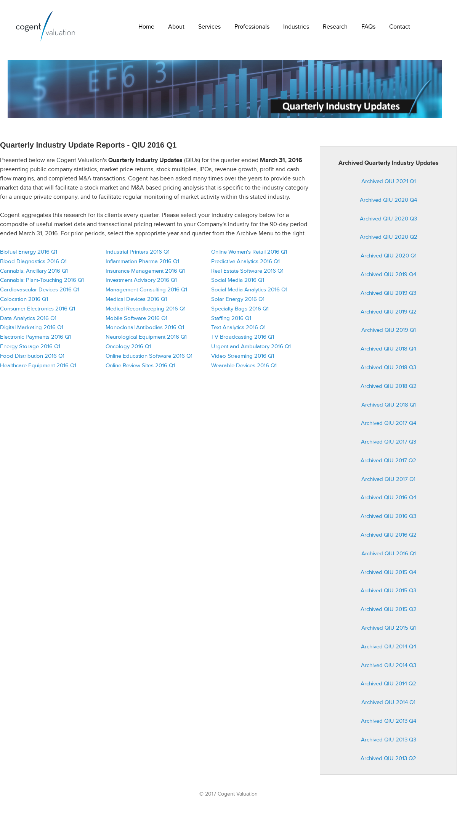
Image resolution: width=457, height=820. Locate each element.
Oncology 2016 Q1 (128, 349)
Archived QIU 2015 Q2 (389, 612)
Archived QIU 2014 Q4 (388, 649)
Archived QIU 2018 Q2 (389, 389)
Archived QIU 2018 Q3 (388, 370)
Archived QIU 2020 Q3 (388, 221)
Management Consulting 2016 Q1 (146, 292)
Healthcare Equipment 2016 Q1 (38, 368)
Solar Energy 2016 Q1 (238, 302)
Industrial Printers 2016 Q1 (138, 255)
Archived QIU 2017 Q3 (388, 445)
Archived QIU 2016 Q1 (388, 556)
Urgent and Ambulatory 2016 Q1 (251, 349)
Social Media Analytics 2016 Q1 (249, 292)
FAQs (368, 27)
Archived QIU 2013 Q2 (388, 761)
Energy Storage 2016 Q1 (30, 349)
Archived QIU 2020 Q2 (388, 240)
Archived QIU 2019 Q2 (389, 314)
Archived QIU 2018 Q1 (388, 408)
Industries (296, 27)
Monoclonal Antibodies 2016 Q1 (145, 330)
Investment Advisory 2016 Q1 (141, 283)
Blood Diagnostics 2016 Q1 (33, 264)
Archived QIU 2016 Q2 (389, 538)
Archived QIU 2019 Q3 (388, 296)
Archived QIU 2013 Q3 (388, 742)
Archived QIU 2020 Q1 (389, 258)
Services (209, 27)
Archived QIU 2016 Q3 (388, 519)
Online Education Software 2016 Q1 (149, 359)
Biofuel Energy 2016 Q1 (28, 255)
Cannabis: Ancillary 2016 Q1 (34, 274)
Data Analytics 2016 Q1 (28, 321)
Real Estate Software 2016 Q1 (247, 274)
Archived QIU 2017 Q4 (388, 426)
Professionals (251, 27)
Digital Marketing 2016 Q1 (31, 330)
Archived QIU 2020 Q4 (388, 203)
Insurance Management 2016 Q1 (145, 274)
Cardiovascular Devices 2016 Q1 (39, 292)
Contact (399, 27)
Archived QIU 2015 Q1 (388, 631)
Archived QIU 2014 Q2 (388, 687)
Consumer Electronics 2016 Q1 (37, 311)
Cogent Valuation (45, 26)
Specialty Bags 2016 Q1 (240, 311)
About (176, 27)
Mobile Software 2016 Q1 (136, 321)
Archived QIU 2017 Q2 (388, 463)
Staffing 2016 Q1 (231, 321)
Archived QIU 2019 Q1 (388, 333)
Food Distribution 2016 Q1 (32, 359)
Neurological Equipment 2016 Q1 (146, 340)
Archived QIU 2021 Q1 (388, 184)
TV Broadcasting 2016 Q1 (242, 340)
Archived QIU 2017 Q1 (388, 482)
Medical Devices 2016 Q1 (136, 302)
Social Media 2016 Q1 (237, 283)
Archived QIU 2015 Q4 (388, 575)
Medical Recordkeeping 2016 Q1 (146, 311)
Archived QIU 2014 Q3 (388, 668)
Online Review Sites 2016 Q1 (140, 368)
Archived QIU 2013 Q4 (388, 724)
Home (146, 27)
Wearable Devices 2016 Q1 (244, 368)
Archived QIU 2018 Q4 (388, 351)
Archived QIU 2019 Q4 (388, 277)
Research (335, 27)
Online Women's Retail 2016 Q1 (249, 255)
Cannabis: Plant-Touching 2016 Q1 (42, 283)
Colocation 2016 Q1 (24, 302)
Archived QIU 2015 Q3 (388, 594)
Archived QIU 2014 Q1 (388, 705)
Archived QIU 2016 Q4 (388, 501)
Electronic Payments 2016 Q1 (35, 340)
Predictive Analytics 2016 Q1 (245, 264)
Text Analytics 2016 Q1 (238, 330)
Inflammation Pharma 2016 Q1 (142, 264)
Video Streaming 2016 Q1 (242, 359)
